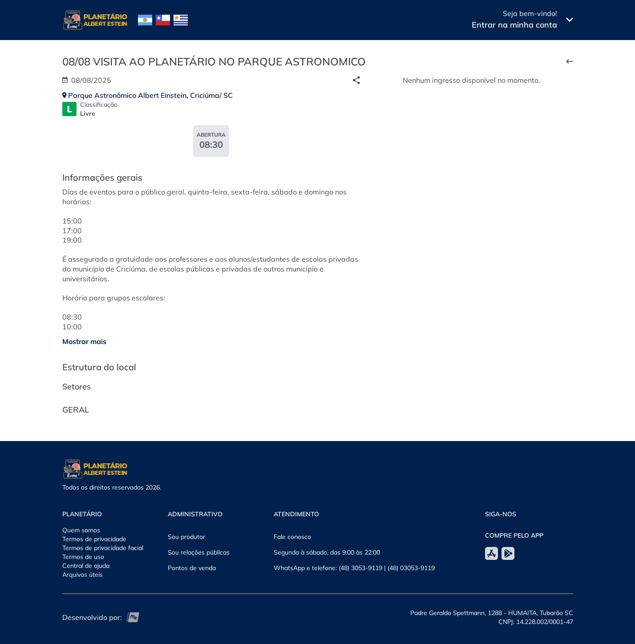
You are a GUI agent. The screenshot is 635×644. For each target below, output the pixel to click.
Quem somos (81, 530)
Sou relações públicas (199, 552)
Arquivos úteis (82, 575)
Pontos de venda (192, 568)
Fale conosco (292, 537)
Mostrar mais (84, 341)
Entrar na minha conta (514, 25)
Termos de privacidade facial (102, 548)
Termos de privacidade (94, 539)
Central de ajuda (85, 566)
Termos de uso (83, 557)
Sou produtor (186, 537)
